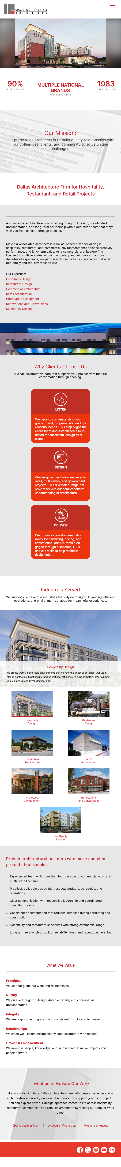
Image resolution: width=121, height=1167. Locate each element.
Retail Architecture (19, 303)
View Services (96, 1135)
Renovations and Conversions (27, 313)
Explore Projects (61, 1135)
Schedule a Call (26, 1135)
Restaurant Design (19, 294)
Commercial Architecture (23, 298)
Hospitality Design (18, 288)
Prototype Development (22, 308)
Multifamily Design (19, 318)
